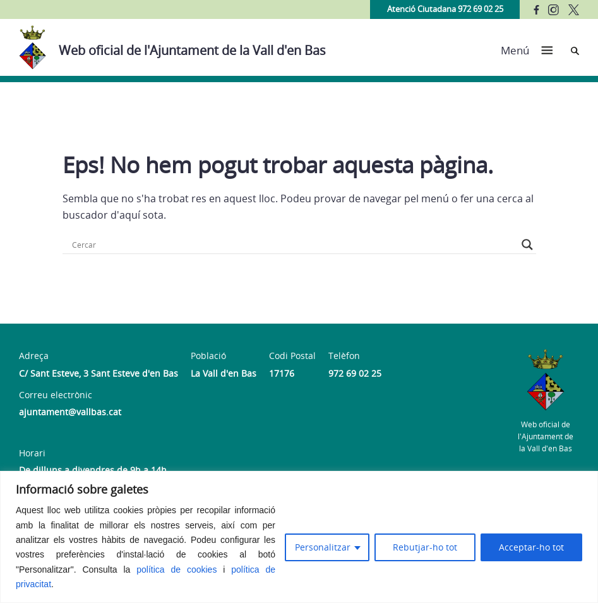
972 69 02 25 (354, 373)
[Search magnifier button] (527, 244)
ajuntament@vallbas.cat (70, 412)
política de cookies (176, 569)
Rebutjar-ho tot (425, 547)
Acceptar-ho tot (531, 547)
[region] (299, 537)
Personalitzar (322, 547)
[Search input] (293, 244)
